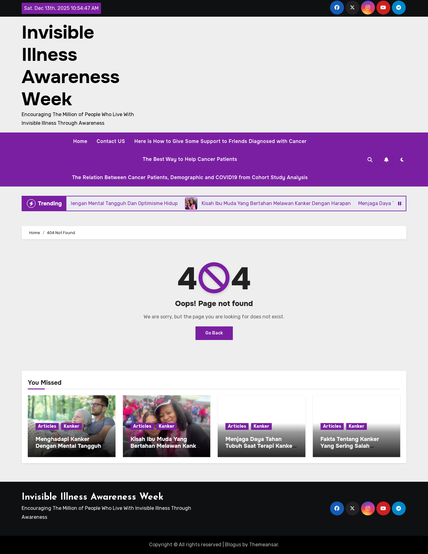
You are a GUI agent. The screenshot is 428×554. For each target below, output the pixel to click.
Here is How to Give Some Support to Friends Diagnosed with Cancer (220, 141)
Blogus (233, 545)
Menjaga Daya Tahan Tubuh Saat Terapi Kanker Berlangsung (260, 446)
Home (80, 141)
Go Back (214, 333)
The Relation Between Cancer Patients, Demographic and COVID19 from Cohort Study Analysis (190, 177)
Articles (47, 426)
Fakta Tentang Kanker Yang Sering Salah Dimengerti (350, 446)
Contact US (111, 141)
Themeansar (263, 545)
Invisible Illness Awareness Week (71, 66)
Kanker (71, 426)
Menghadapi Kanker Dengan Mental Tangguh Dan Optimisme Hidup (68, 446)
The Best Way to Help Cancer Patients (190, 159)
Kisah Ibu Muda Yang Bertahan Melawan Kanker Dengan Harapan (166, 446)
